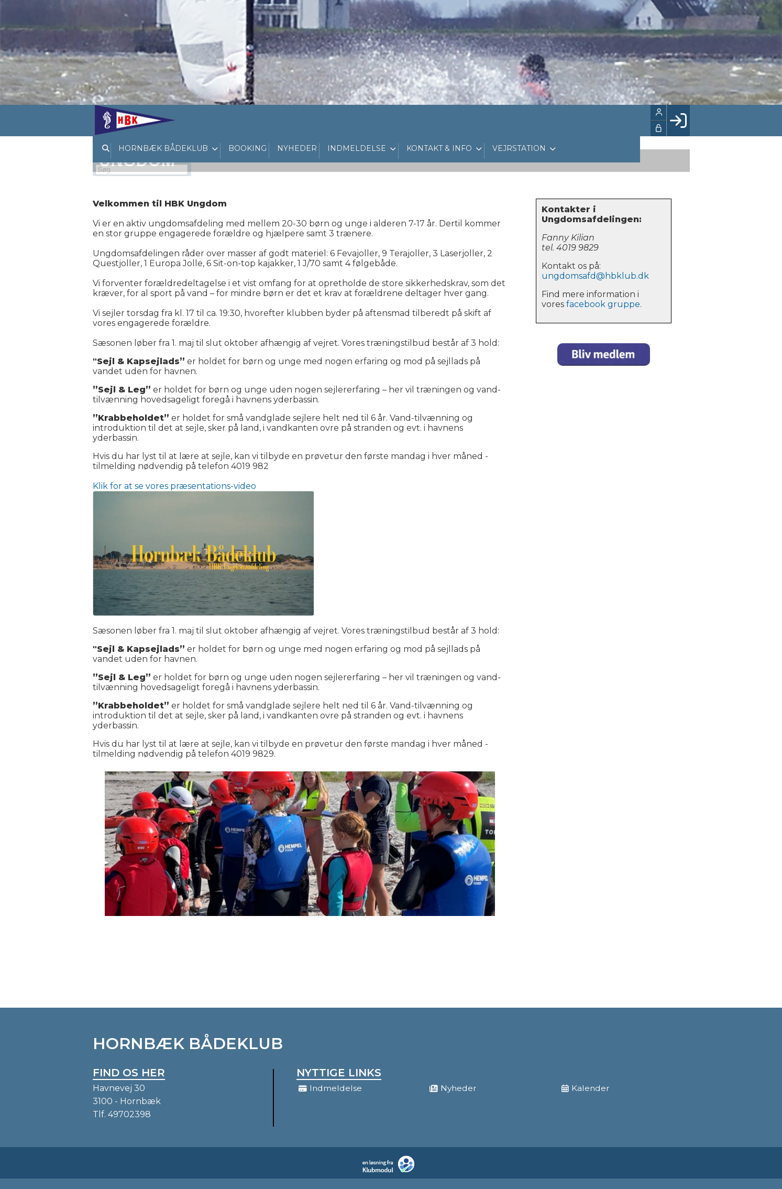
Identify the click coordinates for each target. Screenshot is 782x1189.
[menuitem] (133, 120)
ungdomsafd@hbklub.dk (595, 276)
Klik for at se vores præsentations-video (174, 486)
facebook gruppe (603, 304)
